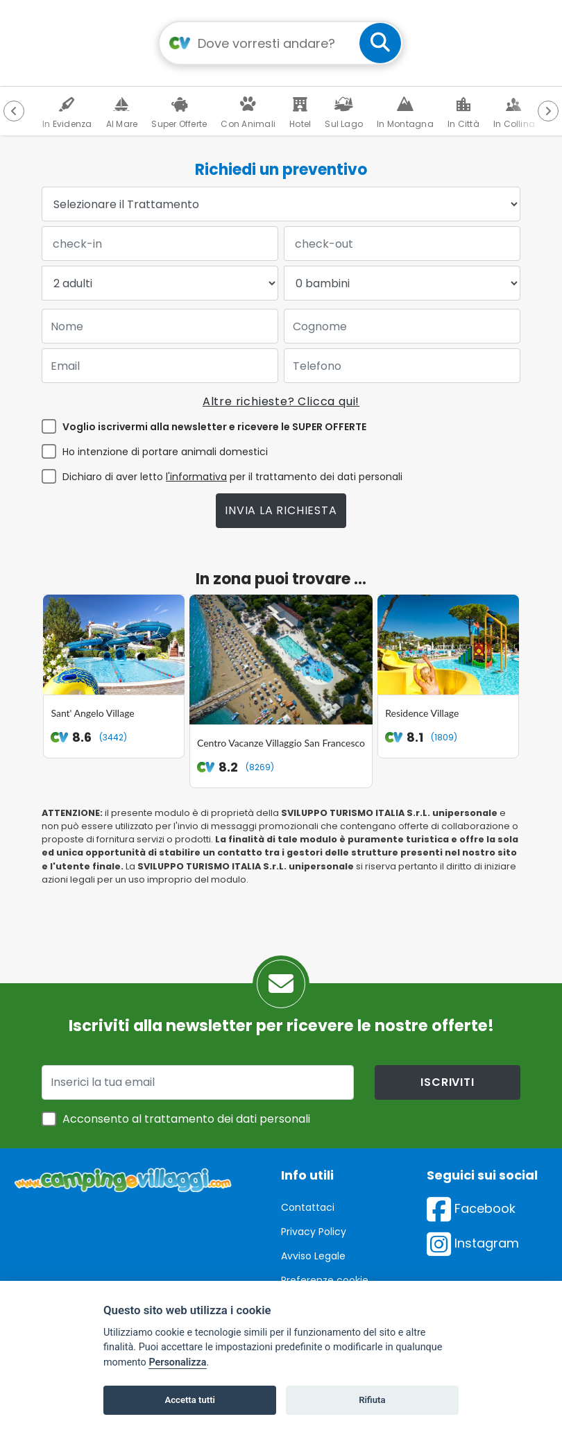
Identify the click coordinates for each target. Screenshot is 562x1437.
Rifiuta (372, 1400)
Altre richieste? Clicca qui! (281, 401)
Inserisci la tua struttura (338, 1273)
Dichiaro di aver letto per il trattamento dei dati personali (232, 477)
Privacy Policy (313, 1200)
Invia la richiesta (281, 510)
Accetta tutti (189, 1400)
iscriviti (447, 1051)
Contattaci (307, 1176)
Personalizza (177, 1362)
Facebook (471, 1177)
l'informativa (196, 477)
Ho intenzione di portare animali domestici (165, 452)
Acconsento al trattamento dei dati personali (186, 1088)
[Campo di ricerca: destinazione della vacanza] (281, 43)
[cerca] (380, 43)
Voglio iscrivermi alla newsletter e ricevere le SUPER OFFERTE (214, 427)
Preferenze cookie (324, 1249)
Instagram (473, 1212)
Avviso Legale (313, 1225)
